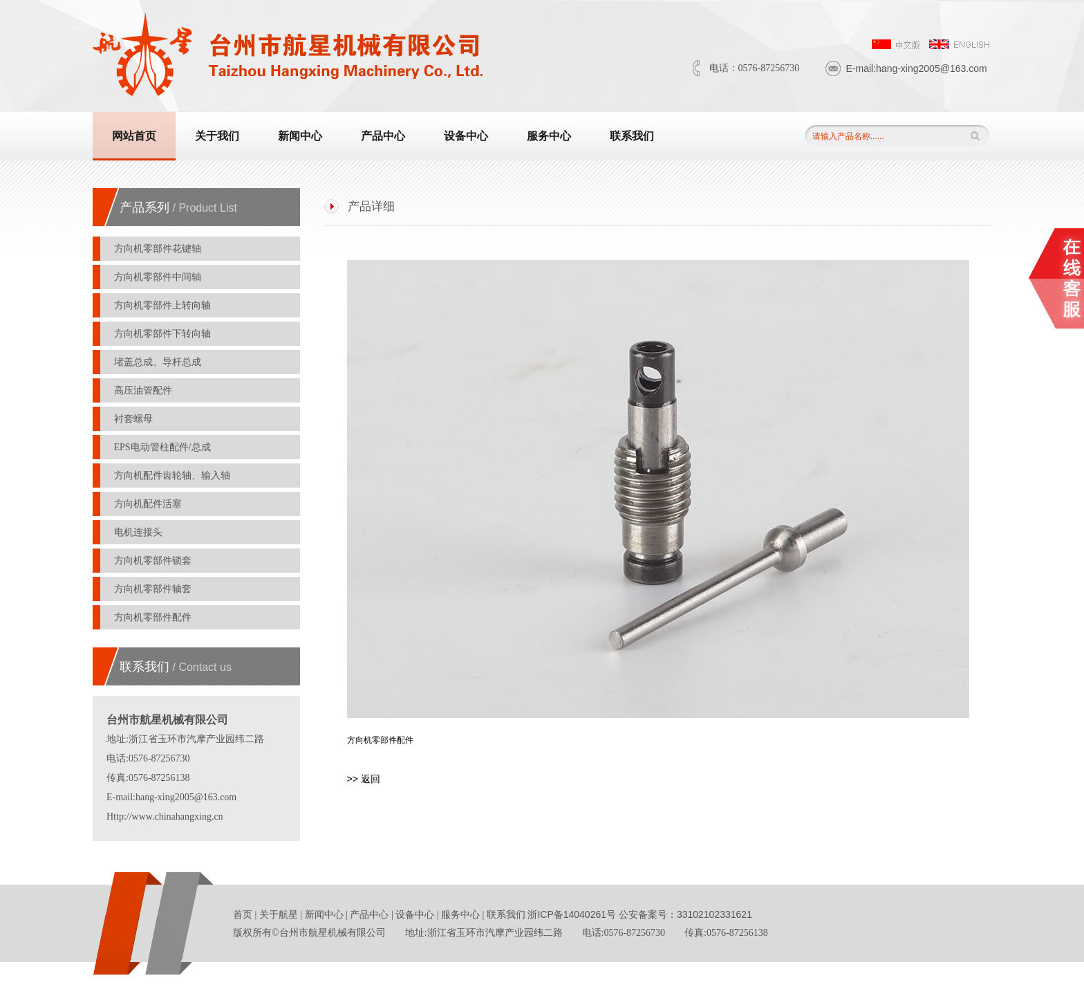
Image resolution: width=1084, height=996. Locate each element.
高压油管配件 (144, 390)
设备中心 (466, 136)
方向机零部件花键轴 (159, 248)
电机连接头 (139, 532)
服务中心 (549, 136)
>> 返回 (363, 778)
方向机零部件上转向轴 (164, 305)
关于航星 (278, 915)
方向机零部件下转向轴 (164, 334)
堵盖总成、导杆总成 (159, 362)
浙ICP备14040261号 (573, 914)
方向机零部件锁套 (154, 560)
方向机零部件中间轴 (159, 277)
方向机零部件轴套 (154, 589)
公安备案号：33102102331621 (685, 914)
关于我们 (217, 136)
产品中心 (383, 136)
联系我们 (632, 136)
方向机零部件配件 (154, 617)
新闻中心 (300, 136)
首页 (242, 915)
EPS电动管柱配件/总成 (164, 447)
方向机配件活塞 (149, 504)
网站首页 (134, 136)
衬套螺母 (135, 419)
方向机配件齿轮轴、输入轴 (173, 475)
